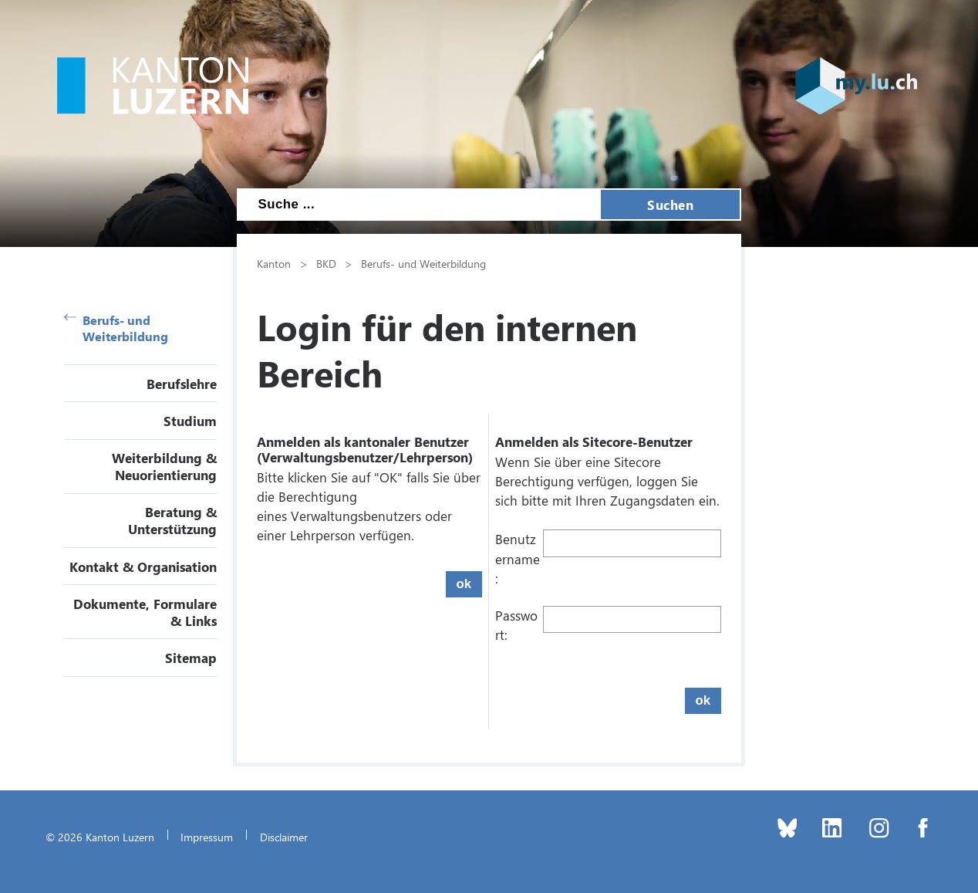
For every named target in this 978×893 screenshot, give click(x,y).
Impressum (206, 837)
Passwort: (516, 625)
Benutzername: (517, 558)
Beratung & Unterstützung (172, 520)
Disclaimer (284, 837)
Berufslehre (182, 383)
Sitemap (191, 657)
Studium (190, 420)
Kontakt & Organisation (143, 566)
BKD (326, 263)
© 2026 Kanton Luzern (100, 837)
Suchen (670, 204)
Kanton (274, 263)
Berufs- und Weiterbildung (116, 328)
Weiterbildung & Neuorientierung (164, 466)
